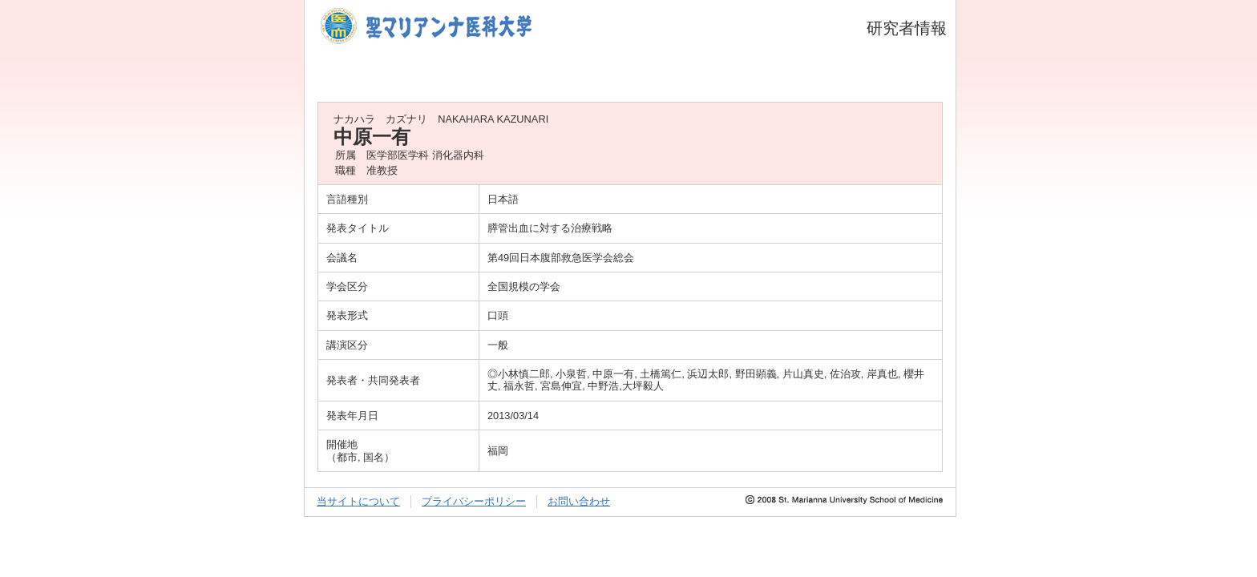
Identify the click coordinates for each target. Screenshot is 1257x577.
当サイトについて (358, 501)
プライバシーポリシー (474, 501)
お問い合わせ (579, 501)
